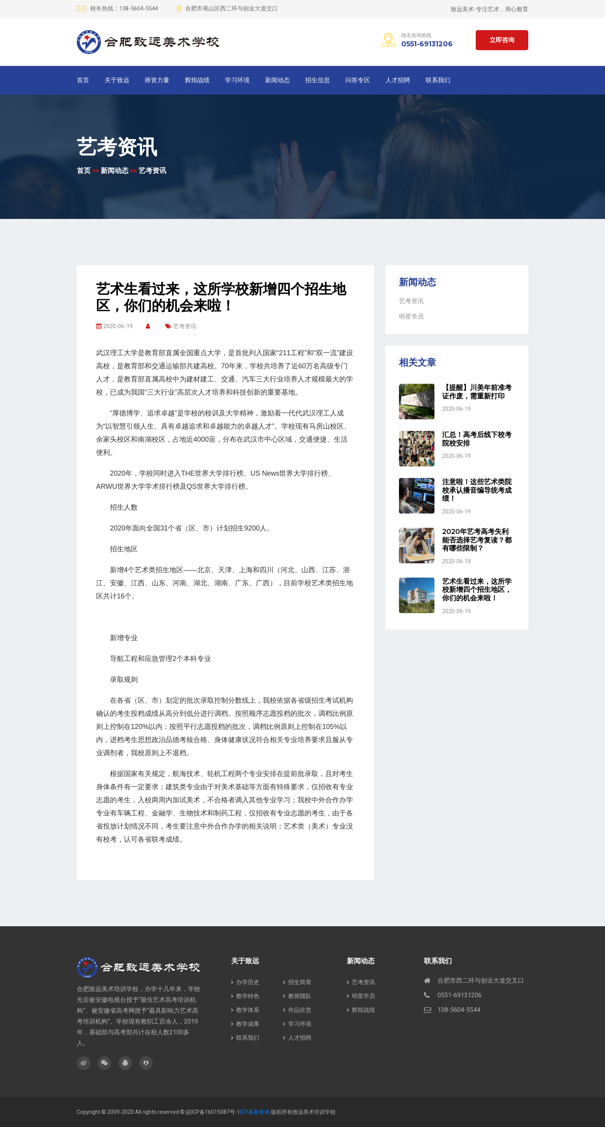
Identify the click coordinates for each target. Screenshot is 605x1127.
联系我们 (438, 80)
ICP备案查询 (255, 1112)
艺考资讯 (152, 170)
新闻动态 (277, 80)
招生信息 (317, 80)
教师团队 (297, 996)
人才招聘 (397, 80)
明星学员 (411, 316)
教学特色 (245, 996)
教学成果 (245, 1023)
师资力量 (157, 80)
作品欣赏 (297, 1010)
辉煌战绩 (197, 80)
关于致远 (117, 80)
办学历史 (245, 982)
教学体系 (245, 1010)
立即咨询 (502, 40)
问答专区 (357, 80)
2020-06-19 (114, 326)
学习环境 (237, 80)
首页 (83, 80)
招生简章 (297, 982)
